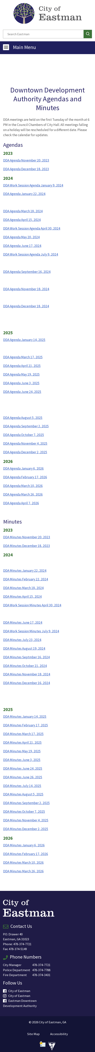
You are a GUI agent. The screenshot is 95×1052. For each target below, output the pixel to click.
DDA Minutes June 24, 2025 (22, 768)
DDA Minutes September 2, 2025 (26, 803)
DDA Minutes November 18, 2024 (26, 674)
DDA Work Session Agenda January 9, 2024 (33, 185)
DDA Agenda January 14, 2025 (24, 340)
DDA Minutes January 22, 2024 (24, 570)
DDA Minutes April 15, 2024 (22, 596)
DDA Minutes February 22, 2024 (25, 579)
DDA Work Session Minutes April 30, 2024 (32, 605)
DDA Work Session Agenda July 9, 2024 (30, 254)
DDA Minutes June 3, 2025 (21, 760)
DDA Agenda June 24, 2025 (22, 392)
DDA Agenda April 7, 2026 (21, 503)
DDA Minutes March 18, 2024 (23, 588)
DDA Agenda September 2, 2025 (26, 426)
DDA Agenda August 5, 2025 (22, 418)
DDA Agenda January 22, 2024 (24, 194)
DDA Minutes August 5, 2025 (23, 794)
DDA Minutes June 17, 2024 (22, 622)
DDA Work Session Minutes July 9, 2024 (31, 631)
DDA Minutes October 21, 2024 (25, 666)
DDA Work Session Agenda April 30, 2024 (31, 228)
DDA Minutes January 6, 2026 (24, 845)
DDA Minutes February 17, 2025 (25, 725)
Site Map (33, 1034)
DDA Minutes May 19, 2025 (22, 751)
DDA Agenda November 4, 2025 (25, 443)
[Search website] (42, 34)
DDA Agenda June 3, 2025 (21, 383)
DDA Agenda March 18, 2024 (23, 211)
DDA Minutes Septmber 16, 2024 (26, 657)
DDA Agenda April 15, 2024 (22, 220)
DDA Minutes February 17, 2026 (25, 854)
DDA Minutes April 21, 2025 (22, 742)
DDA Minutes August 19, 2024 (24, 648)
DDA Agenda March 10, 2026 (23, 486)
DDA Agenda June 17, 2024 (22, 246)
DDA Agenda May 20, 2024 (21, 237)
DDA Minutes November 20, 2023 (26, 537)
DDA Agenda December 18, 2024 (26, 306)
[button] (88, 34)
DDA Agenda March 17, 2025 (23, 357)
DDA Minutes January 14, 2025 (24, 716)
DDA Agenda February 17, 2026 (25, 477)
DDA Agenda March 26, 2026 (23, 494)
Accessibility (59, 1034)
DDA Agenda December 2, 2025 (25, 452)
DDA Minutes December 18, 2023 (26, 546)
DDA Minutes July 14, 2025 (22, 786)
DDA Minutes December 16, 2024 (26, 683)
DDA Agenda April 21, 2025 (22, 366)
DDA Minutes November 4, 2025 (25, 820)
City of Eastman (16, 991)
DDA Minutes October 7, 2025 (24, 811)
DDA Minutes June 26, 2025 (22, 777)
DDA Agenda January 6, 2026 (23, 468)
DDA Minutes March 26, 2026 (23, 871)
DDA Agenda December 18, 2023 (26, 169)
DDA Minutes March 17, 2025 (23, 734)
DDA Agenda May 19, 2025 (21, 374)
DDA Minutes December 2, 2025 (25, 829)
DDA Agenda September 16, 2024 (27, 272)
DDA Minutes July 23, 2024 (22, 640)
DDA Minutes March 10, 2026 (23, 862)
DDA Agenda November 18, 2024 (26, 289)
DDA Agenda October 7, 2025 (23, 435)
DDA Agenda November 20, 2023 (26, 160)
